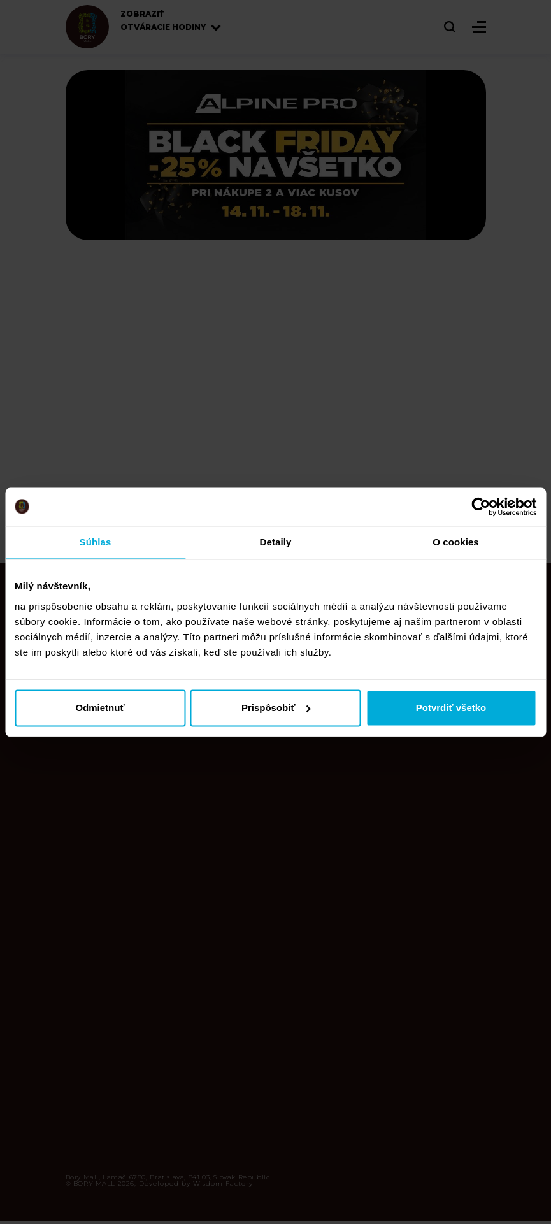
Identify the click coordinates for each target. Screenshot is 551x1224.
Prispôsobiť (276, 707)
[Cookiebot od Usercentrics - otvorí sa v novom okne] (480, 506)
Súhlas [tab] (95, 541)
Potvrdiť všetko (451, 707)
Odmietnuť (99, 707)
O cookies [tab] (456, 541)
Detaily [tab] (276, 541)
